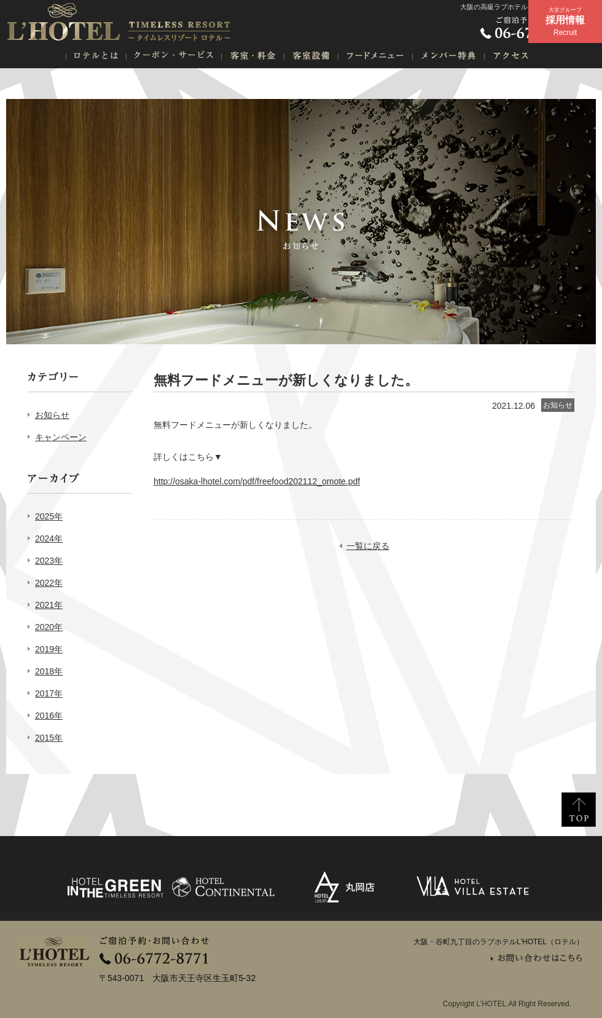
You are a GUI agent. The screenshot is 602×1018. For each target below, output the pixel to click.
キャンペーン (61, 437)
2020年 (49, 627)
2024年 (49, 538)
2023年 (49, 561)
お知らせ (52, 415)
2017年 (49, 693)
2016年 (49, 715)
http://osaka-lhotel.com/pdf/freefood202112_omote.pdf (257, 481)
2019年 (49, 649)
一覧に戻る (367, 546)
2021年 (49, 605)
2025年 (49, 516)
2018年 (49, 671)
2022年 (49, 583)
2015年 (49, 738)
